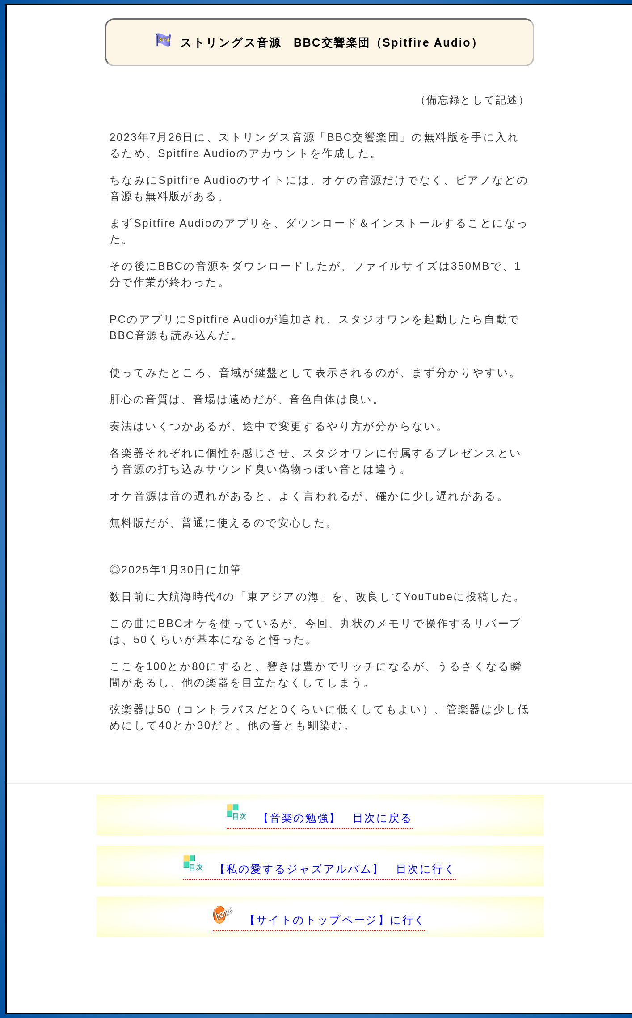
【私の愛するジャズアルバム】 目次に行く (319, 869)
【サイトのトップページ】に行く (319, 920)
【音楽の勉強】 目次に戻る (320, 818)
